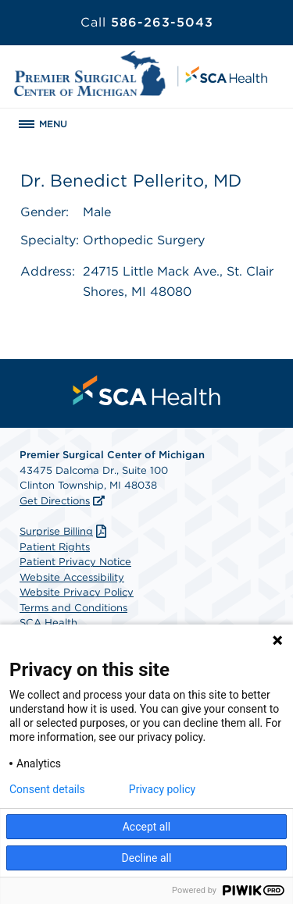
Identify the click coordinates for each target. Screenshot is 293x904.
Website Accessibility (72, 577)
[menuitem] (147, 390)
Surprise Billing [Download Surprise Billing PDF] (65, 531)
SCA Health (48, 622)
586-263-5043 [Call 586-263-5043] (146, 22)
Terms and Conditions (73, 608)
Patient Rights (55, 547)
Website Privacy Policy (77, 592)
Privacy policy (162, 789)
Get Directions (55, 501)
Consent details (47, 789)
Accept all (147, 826)
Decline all (147, 858)
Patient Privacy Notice (75, 562)
